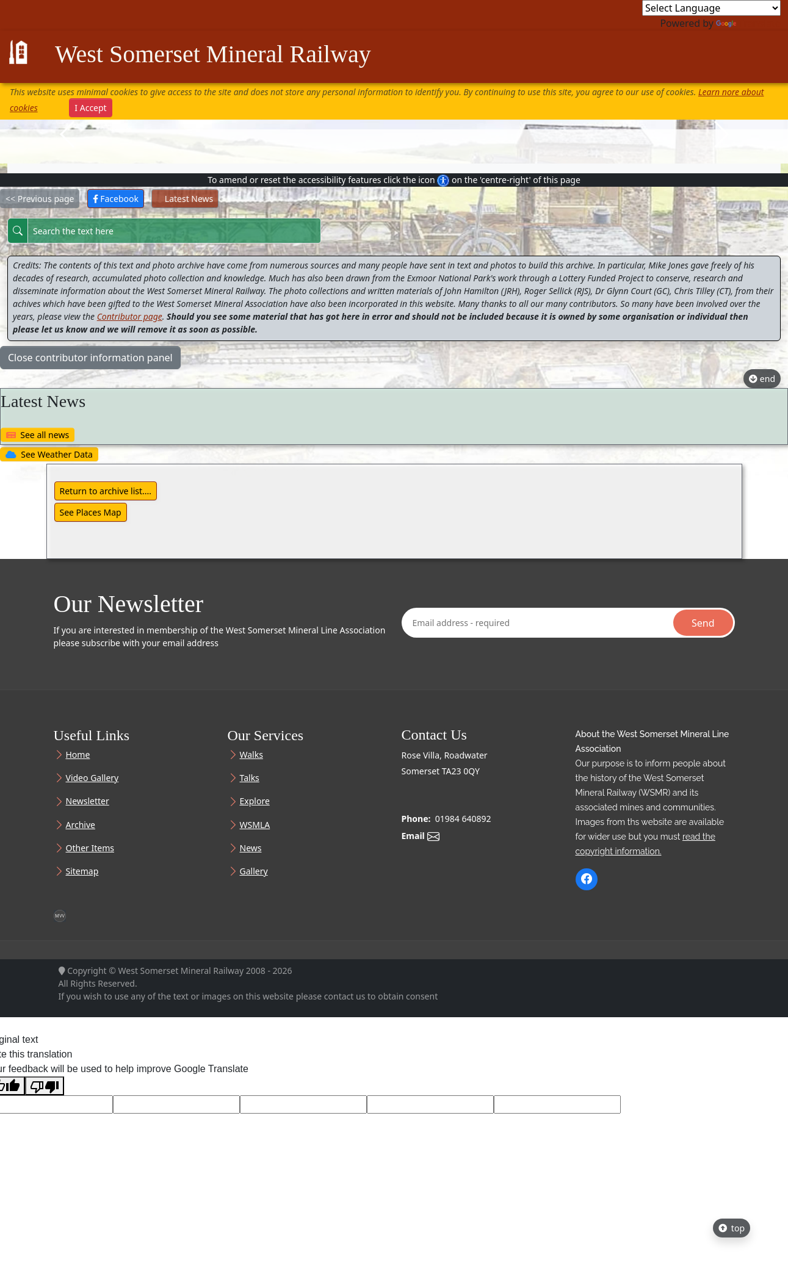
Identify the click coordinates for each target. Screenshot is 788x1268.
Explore (255, 801)
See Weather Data (49, 454)
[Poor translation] (44, 1085)
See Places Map (90, 512)
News (251, 848)
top (731, 1228)
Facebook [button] (116, 198)
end (762, 378)
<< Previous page (39, 198)
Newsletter (87, 801)
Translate (748, 23)
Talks (249, 778)
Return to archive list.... (106, 491)
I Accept (90, 107)
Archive (80, 825)
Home (78, 755)
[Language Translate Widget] (711, 8)
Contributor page (129, 316)
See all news (37, 435)
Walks (251, 755)
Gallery (254, 871)
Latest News (185, 198)
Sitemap (82, 871)
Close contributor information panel (90, 357)
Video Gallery (92, 778)
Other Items (90, 848)
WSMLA (255, 825)
